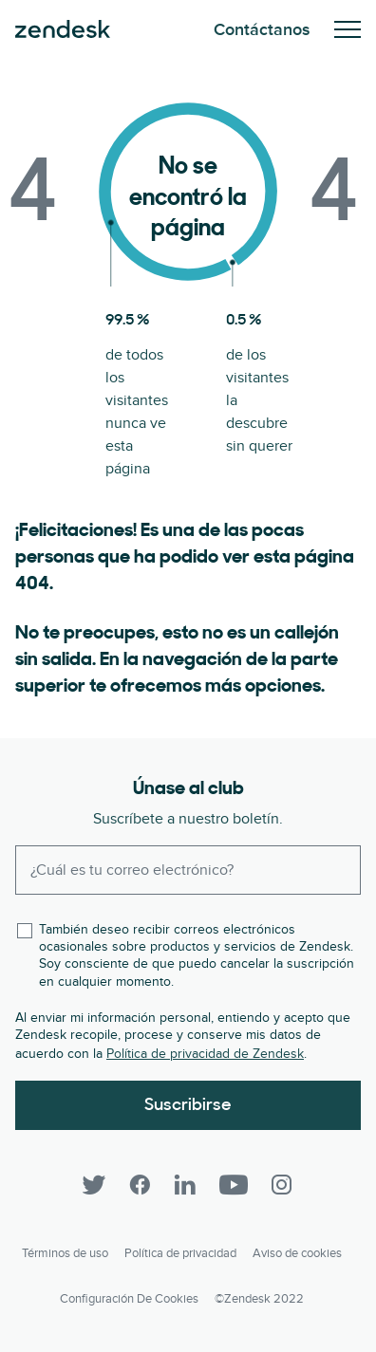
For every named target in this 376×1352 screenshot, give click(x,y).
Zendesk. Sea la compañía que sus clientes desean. (62, 29)
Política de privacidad (180, 1253)
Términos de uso (65, 1253)
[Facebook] (139, 1185)
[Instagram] (282, 1185)
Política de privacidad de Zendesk (205, 1054)
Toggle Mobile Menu (347, 29)
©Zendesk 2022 (259, 1298)
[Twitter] (94, 1185)
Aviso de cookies (297, 1253)
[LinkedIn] (185, 1185)
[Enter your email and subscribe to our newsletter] (188, 870)
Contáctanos (262, 30)
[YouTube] (233, 1185)
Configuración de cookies (129, 1298)
